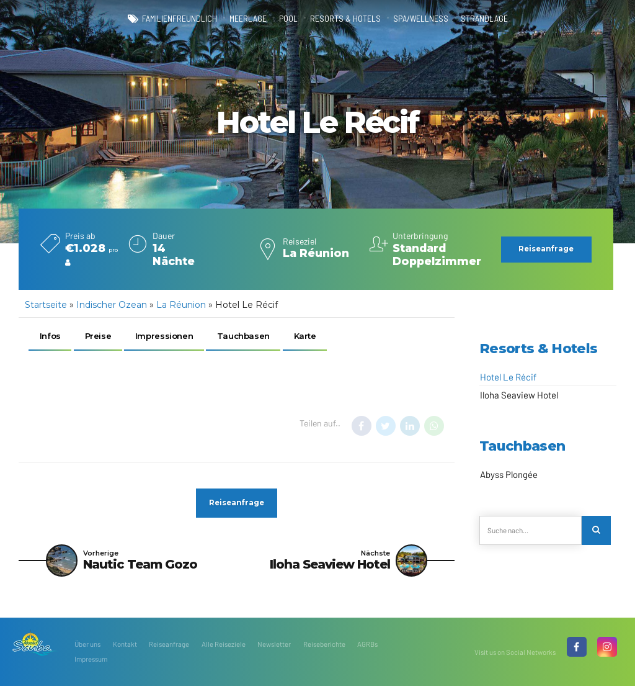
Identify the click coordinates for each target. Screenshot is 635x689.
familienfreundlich (178, 18)
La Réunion (181, 304)
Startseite (46, 304)
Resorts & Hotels (345, 18)
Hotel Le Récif (508, 376)
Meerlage (248, 18)
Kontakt (125, 647)
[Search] (597, 531)
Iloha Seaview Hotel (519, 394)
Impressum (90, 662)
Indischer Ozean (111, 304)
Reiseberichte (324, 647)
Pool (288, 18)
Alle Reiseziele (224, 647)
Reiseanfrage (169, 647)
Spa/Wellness (421, 18)
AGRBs (367, 647)
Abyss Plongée (509, 474)
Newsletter (274, 647)
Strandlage (484, 18)
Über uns (87, 647)
